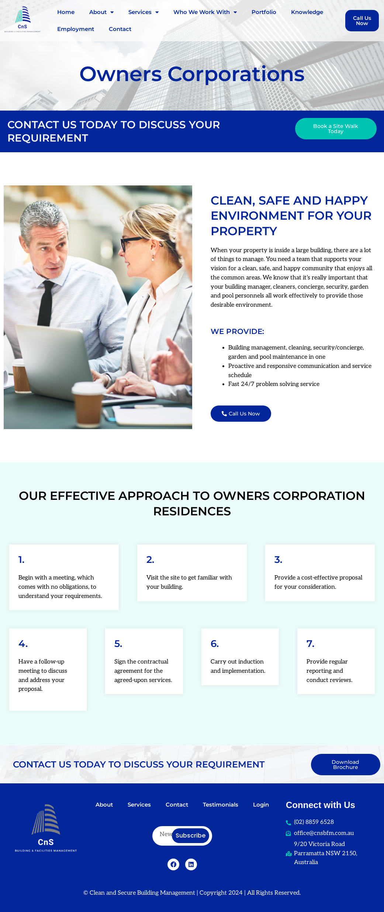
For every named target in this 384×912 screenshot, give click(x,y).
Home (66, 11)
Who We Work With (205, 12)
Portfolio (264, 11)
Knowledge (307, 11)
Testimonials (220, 804)
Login (261, 804)
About (101, 12)
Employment (75, 28)
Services (143, 12)
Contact (120, 28)
